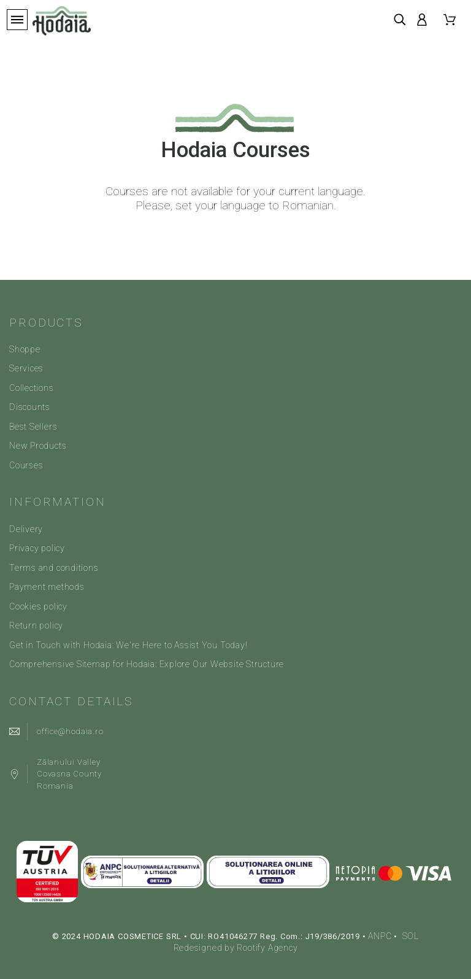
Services (26, 368)
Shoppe (24, 349)
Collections (31, 388)
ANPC (379, 936)
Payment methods (47, 587)
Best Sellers (33, 426)
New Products (37, 446)
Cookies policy (38, 606)
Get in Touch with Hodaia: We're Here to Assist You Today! (128, 645)
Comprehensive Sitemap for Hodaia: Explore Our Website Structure (146, 664)
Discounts (29, 407)
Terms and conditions (54, 568)
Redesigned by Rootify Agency (236, 948)
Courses (26, 465)
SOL (410, 936)
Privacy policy (37, 548)
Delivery (26, 529)
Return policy (36, 625)
